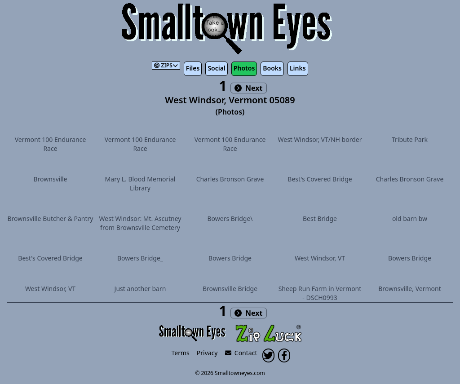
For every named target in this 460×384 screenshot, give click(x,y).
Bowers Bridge (230, 258)
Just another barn (140, 288)
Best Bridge (320, 218)
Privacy (207, 353)
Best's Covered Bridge (320, 179)
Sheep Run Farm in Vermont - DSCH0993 (320, 293)
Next (248, 88)
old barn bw (409, 218)
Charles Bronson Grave (230, 179)
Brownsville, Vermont (409, 288)
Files (193, 68)
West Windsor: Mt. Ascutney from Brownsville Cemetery (140, 223)
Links (298, 68)
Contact (241, 353)
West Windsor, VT (320, 258)
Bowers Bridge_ (140, 258)
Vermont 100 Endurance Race (50, 144)
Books (272, 68)
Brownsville (50, 179)
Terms (181, 353)
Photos (244, 68)
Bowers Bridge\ (229, 218)
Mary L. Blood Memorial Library (140, 183)
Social (216, 68)
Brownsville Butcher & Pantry (50, 218)
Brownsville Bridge (230, 288)
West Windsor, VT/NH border (320, 139)
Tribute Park (410, 139)
